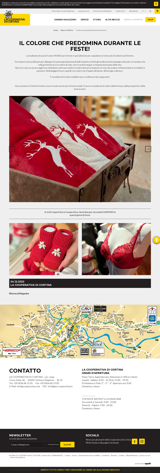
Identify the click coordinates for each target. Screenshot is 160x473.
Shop (150, 19)
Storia (97, 20)
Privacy (74, 455)
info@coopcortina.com (28, 386)
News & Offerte (133, 20)
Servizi (85, 20)
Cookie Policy (26, 5)
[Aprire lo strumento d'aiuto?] (156, 239)
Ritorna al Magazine (19, 293)
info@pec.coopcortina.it (60, 386)
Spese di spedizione (17, 457)
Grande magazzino (65, 20)
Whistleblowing (132, 455)
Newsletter (20, 435)
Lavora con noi (144, 455)
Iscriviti (67, 444)
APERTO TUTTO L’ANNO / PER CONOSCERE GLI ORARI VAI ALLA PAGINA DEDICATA (80, 470)
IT (143, 11)
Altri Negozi (112, 20)
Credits (67, 455)
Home (56, 30)
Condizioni (105, 455)
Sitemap (114, 455)
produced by (143, 463)
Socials (92, 435)
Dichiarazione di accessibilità (89, 455)
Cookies (121, 455)
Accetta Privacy (53, 444)
